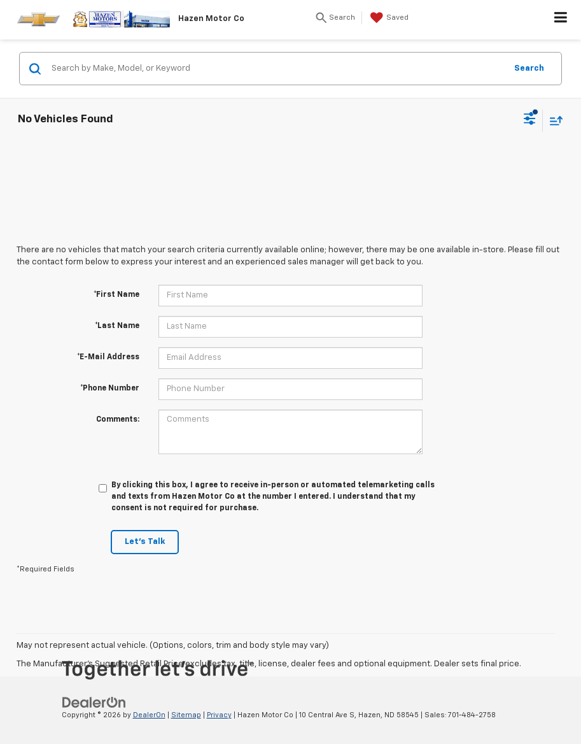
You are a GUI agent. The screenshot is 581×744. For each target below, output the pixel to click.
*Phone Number (109, 388)
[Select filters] (530, 120)
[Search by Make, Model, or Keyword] (276, 69)
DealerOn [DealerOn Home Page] (149, 715)
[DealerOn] (94, 702)
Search (529, 68)
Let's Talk (145, 542)
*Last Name (117, 326)
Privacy (219, 715)
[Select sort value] (553, 120)
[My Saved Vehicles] (388, 18)
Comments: (117, 420)
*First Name (116, 295)
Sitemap (186, 715)
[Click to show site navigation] (561, 19)
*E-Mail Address (108, 357)
